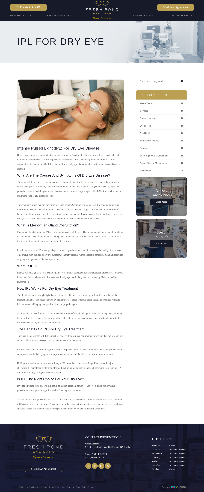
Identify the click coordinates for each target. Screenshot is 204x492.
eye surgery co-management (155, 157)
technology (146, 172)
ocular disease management (155, 165)
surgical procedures (150, 142)
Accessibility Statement (65, 487)
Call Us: (28, 7)
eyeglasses (146, 126)
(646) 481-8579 (99, 454)
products (144, 149)
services (144, 111)
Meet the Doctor (20, 15)
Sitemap (91, 487)
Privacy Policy (81, 487)
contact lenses (148, 119)
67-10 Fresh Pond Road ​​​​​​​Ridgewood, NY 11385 (107, 447)
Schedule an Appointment (175, 7)
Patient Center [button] (143, 15)
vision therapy (148, 103)
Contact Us (161, 246)
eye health (146, 134)
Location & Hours (183, 15)
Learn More (161, 204)
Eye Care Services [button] (59, 15)
